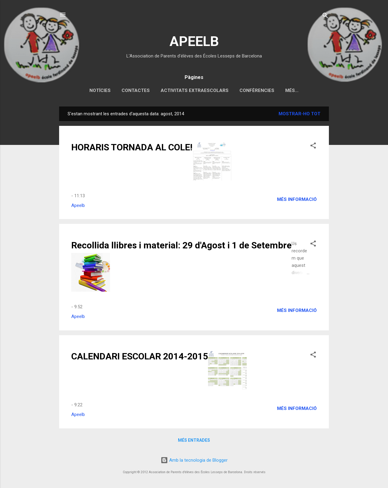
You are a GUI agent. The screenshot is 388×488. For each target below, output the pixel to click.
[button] (313, 146)
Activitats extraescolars (195, 90)
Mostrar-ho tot (299, 113)
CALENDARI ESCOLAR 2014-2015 (139, 356)
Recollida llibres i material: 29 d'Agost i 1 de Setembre (181, 245)
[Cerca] (325, 16)
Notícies (100, 90)
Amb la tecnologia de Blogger (194, 460)
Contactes (136, 90)
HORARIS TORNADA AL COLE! (131, 147)
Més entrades (194, 440)
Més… (292, 90)
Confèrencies (256, 90)
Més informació (297, 199)
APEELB (194, 41)
